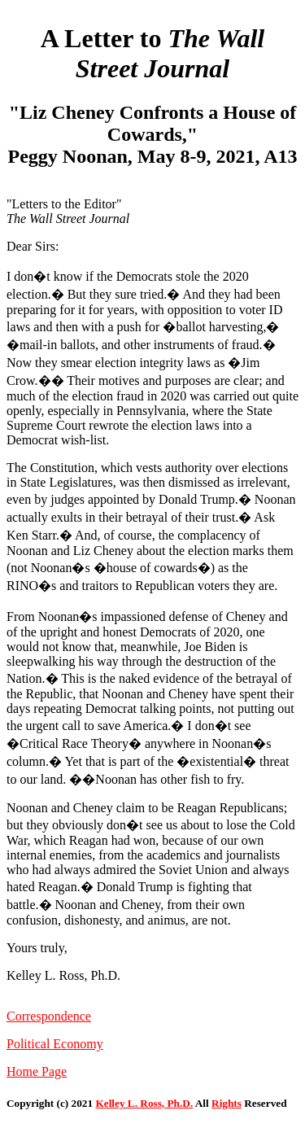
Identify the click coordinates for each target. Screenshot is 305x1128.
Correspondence (49, 1016)
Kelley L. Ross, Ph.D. (144, 1103)
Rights (226, 1103)
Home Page (37, 1071)
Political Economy (55, 1044)
